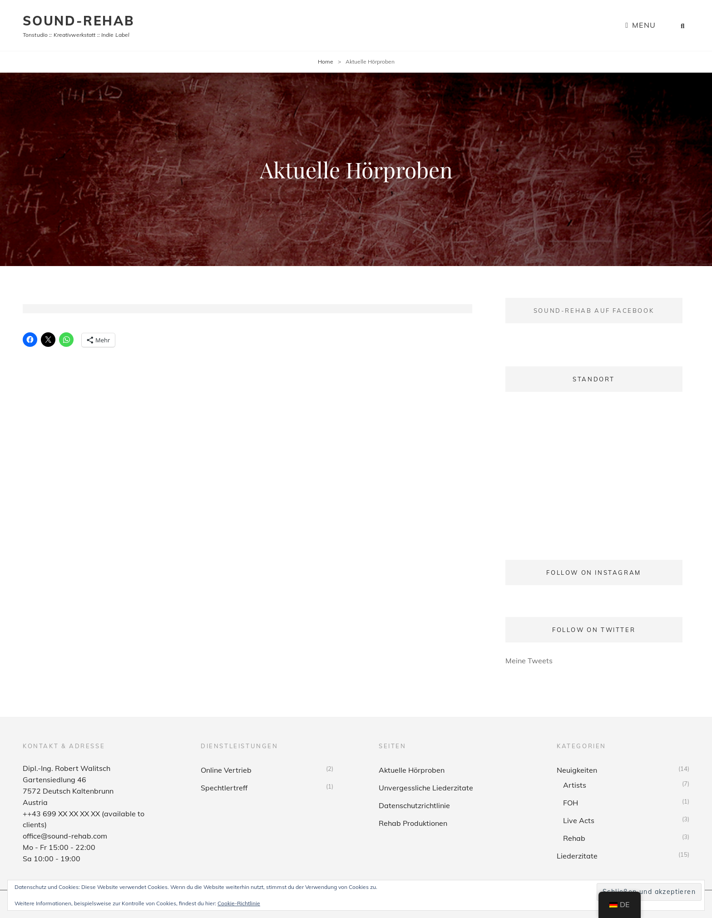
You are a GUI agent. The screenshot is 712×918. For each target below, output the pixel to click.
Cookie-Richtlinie (239, 903)
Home (325, 61)
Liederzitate (577, 855)
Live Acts (578, 820)
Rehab (574, 838)
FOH (570, 802)
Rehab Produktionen (413, 823)
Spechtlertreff (224, 787)
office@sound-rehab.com (65, 835)
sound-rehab (78, 21)
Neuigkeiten (577, 770)
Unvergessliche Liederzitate (426, 787)
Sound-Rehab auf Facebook (594, 310)
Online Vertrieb (226, 770)
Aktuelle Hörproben (412, 770)
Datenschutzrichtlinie (414, 805)
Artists (574, 785)
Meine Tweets (529, 660)
